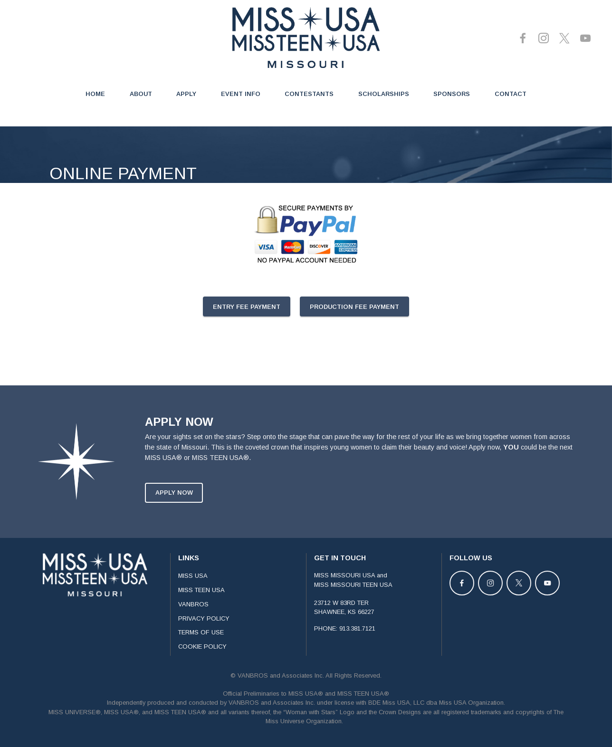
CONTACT (510, 93)
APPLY (186, 93)
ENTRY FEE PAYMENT (246, 306)
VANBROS (193, 615)
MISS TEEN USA (201, 601)
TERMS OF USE (201, 643)
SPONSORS (451, 93)
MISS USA (193, 587)
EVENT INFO (240, 93)
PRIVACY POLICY (204, 629)
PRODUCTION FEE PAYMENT (354, 306)
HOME (95, 93)
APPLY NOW (174, 504)
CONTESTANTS (309, 93)
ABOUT (141, 93)
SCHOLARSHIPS (383, 93)
